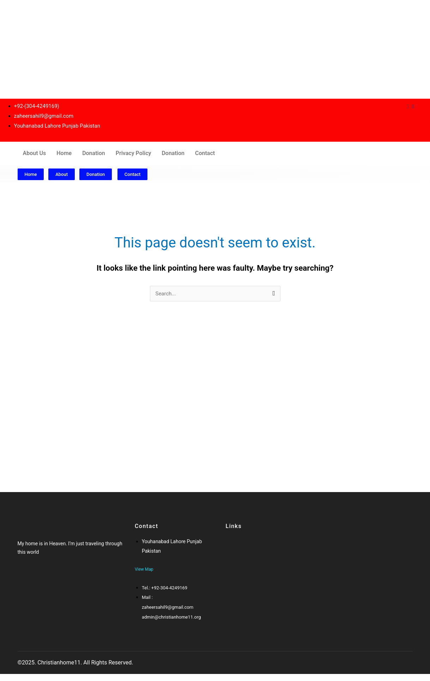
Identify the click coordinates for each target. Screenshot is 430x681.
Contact (205, 153)
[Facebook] (24, 577)
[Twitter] (31, 577)
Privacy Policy (133, 153)
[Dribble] (407, 106)
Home (64, 153)
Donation (93, 153)
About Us (34, 153)
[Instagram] (413, 106)
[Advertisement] (211, 49)
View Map (144, 569)
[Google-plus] (38, 577)
